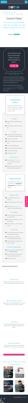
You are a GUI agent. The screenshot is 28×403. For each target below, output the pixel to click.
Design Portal (17, 206)
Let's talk (12, 66)
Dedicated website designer (10, 87)
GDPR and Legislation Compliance (14, 300)
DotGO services (6, 12)
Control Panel (14, 322)
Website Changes (14, 279)
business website (14, 74)
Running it (14, 12)
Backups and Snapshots (14, 343)
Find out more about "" (14, 354)
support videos (15, 88)
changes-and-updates (9, 14)
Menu (3, 2)
